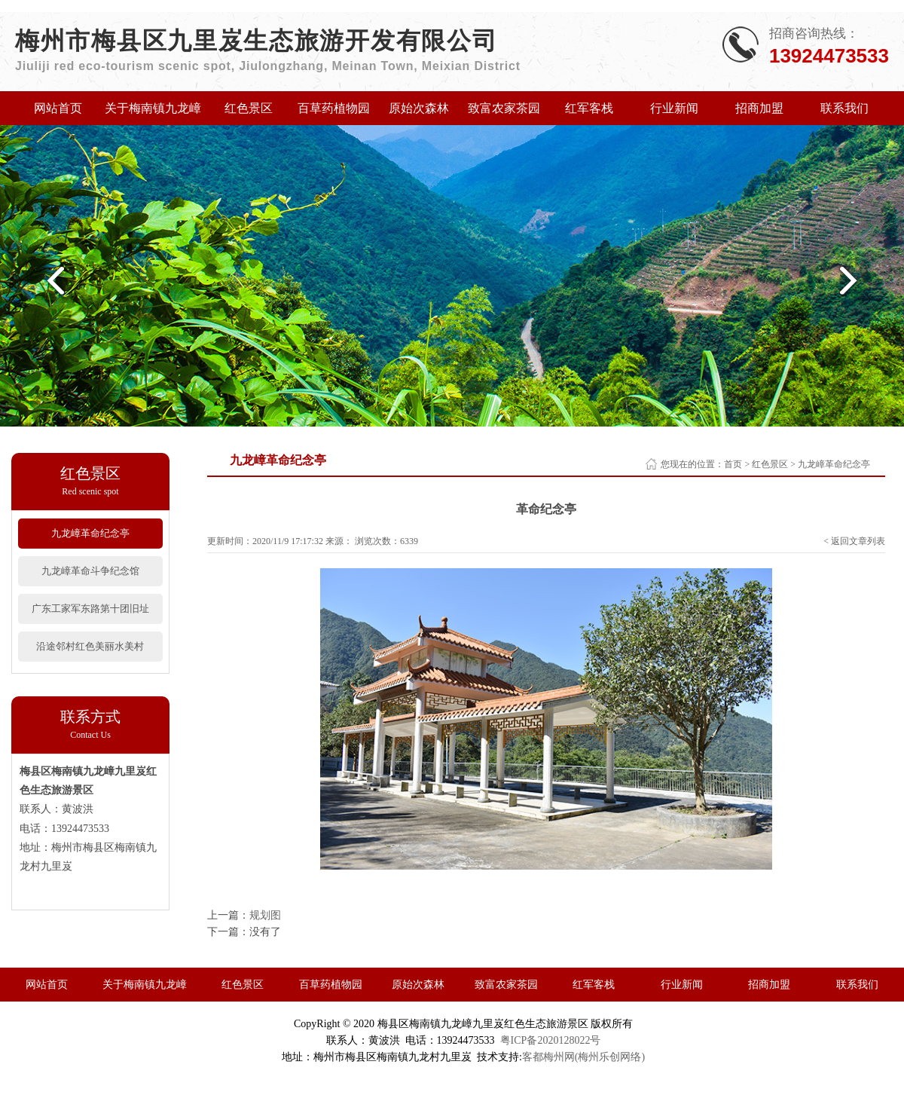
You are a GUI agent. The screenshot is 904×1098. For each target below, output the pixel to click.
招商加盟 (759, 108)
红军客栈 (589, 108)
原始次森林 (419, 108)
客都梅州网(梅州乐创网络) (583, 1057)
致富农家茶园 (504, 108)
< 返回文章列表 (854, 541)
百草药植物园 (334, 108)
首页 (733, 464)
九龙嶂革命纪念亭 (90, 533)
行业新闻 (674, 108)
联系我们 (844, 108)
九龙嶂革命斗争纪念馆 (90, 571)
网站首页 (58, 108)
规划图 (265, 915)
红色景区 (248, 108)
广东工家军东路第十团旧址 (90, 608)
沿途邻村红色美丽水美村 (90, 646)
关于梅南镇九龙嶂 (153, 108)
